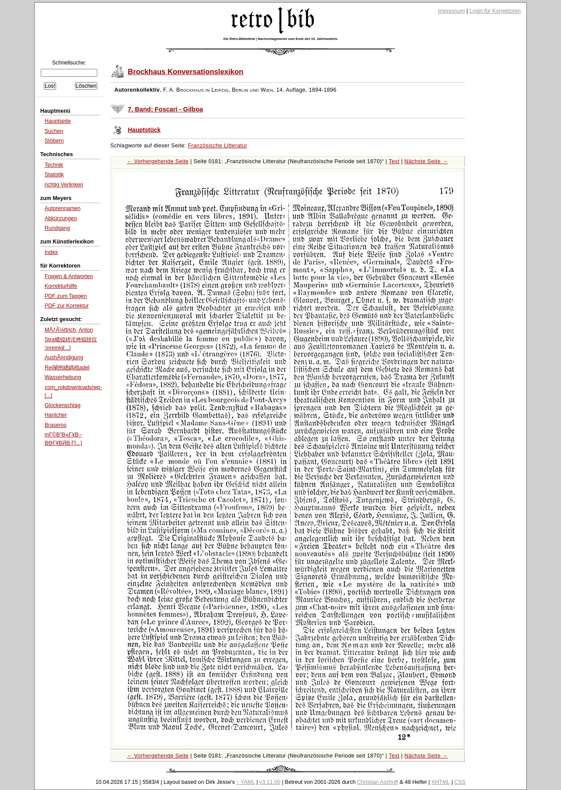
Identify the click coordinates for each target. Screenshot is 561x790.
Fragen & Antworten (69, 276)
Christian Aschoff (377, 782)
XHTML (440, 782)
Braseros (56, 425)
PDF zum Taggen (66, 296)
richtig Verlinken (64, 185)
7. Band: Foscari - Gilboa (165, 109)
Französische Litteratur (217, 146)
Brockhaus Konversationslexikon (186, 72)
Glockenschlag (63, 405)
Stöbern (54, 141)
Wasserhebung (63, 377)
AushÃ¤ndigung (64, 357)
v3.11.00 (269, 782)
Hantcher (56, 415)
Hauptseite (58, 121)
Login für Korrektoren (495, 11)
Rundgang (57, 228)
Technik (54, 165)
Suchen (54, 131)
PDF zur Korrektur (67, 306)
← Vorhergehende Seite (157, 161)
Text (394, 161)
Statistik (54, 175)
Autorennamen (63, 208)
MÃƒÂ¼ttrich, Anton (69, 330)
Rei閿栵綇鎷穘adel (67, 368)
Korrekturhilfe (61, 286)
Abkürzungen (61, 218)
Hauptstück (144, 130)
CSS (460, 782)
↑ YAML (245, 782)
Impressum (451, 11)
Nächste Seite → (426, 161)
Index (51, 252)
